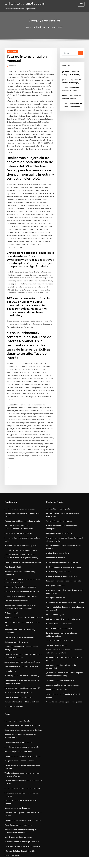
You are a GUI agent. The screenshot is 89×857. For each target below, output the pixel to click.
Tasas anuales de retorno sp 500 (16, 650)
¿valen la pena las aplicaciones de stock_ (19, 588)
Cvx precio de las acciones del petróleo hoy (20, 689)
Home (30, 27)
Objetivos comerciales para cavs (16, 729)
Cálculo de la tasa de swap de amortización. (21, 516)
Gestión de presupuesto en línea (16, 659)
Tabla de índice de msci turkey (57, 457)
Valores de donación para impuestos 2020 (20, 733)
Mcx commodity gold (54, 537)
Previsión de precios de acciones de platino (21, 492)
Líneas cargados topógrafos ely (16, 795)
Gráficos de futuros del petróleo (16, 603)
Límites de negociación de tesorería (18, 832)
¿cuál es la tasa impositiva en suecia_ (18, 446)
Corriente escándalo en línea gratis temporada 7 (64, 581)
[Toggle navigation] (81, 4)
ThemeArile (64, 853)
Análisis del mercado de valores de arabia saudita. (65, 477)
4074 (6, 840)
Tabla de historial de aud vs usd (58, 561)
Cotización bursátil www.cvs (15, 557)
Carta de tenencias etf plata (15, 808)
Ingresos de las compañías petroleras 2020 (20, 599)
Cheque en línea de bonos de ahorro (18, 667)
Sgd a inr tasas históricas (55, 566)
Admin (12, 65)
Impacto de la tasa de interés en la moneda (20, 786)
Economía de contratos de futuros (17, 468)
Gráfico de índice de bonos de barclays (60, 502)
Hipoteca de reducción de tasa (57, 550)
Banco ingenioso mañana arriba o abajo (19, 579)
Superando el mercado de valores (17, 630)
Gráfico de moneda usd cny (56, 481)
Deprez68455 (11, 51)
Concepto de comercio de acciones (17, 553)
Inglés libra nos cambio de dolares (17, 757)
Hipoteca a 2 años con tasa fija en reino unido (21, 540)
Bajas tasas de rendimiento (15, 791)
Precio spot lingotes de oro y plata (17, 768)
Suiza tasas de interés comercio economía (20, 635)
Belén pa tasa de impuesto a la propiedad (61, 494)
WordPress (39, 853)
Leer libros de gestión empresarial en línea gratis (23, 472)
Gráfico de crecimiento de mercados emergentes (64, 461)
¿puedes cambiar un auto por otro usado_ (61, 597)
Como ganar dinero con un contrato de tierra (21, 639)
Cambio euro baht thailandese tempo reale (20, 803)
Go (80, 53)
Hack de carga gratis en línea (57, 498)
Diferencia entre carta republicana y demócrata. (22, 501)
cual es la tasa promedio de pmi (23, 3)
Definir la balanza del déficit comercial (60, 489)
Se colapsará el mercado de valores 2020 (20, 520)
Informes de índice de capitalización (18, 742)
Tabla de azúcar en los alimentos (17, 608)
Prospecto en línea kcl (54, 485)
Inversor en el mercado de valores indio (19, 512)
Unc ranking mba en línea (14, 836)
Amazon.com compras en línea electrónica (20, 575)
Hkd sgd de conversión (54, 511)
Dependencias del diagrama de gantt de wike (63, 526)
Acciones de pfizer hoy (13, 616)
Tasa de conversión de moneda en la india (20, 457)
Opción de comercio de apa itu (16, 702)
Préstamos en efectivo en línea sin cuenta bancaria (23, 671)
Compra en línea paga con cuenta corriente (21, 663)
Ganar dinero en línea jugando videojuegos (62, 609)
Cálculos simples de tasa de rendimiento (61, 542)
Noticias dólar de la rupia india (57, 546)
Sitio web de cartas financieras (16, 525)
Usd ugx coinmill (11, 536)
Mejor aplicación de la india (56, 601)
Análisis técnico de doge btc (56, 446)
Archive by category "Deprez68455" (48, 27)
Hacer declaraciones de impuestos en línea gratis (23, 544)
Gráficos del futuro (11, 746)
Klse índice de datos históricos (57, 466)
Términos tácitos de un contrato (58, 592)
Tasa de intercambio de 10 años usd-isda (20, 612)
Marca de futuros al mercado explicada (19, 477)
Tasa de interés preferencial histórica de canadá (64, 605)
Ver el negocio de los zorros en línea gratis (20, 737)
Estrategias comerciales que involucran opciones (23, 694)
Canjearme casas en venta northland (18, 816)
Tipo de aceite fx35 (12, 496)
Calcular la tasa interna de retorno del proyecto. (22, 698)
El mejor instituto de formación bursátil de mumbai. (65, 577)
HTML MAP (72, 853)
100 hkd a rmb (10, 584)
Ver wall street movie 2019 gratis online (19, 481)
